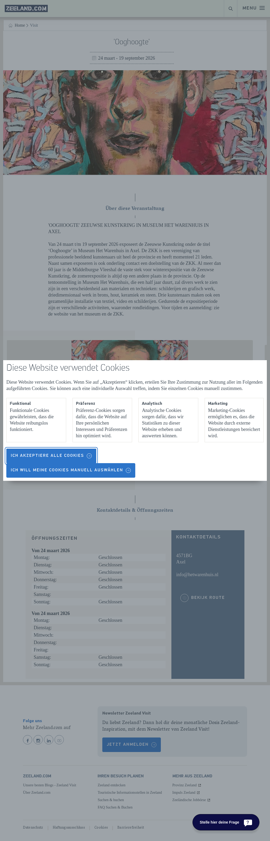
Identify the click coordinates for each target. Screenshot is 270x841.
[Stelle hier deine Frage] (225, 822)
